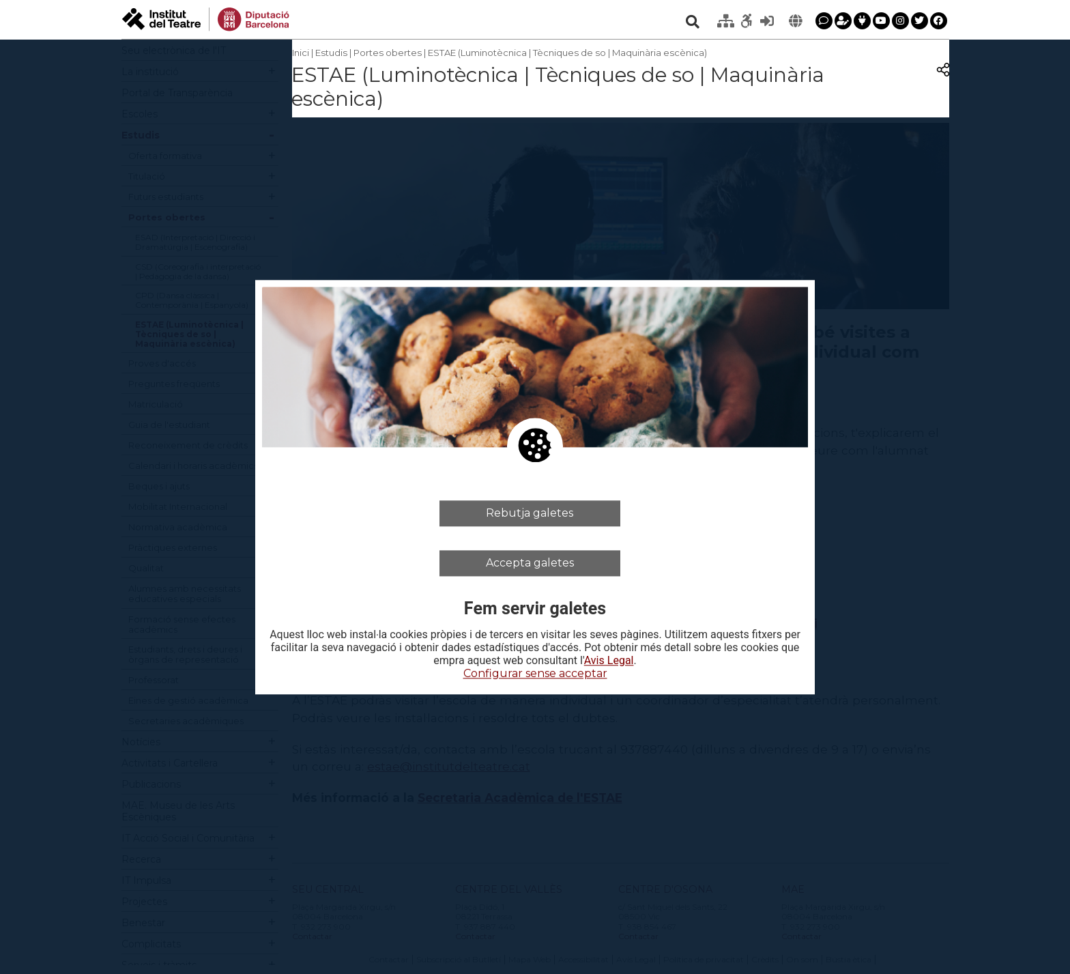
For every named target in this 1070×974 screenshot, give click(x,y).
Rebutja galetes (529, 512)
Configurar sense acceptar (535, 674)
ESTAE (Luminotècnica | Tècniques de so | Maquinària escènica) (567, 52)
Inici (300, 52)
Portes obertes (387, 52)
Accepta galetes (530, 562)
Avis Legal (609, 661)
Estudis (331, 52)
